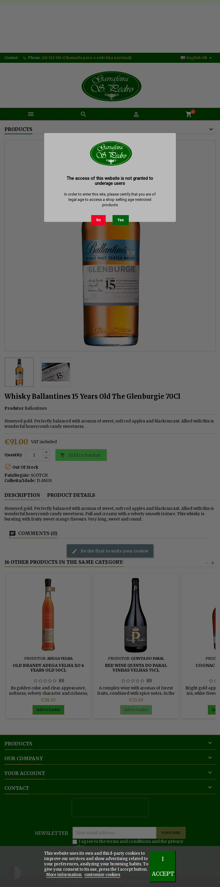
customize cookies (102, 874)
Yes (121, 220)
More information (64, 874)
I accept (163, 866)
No (98, 220)
